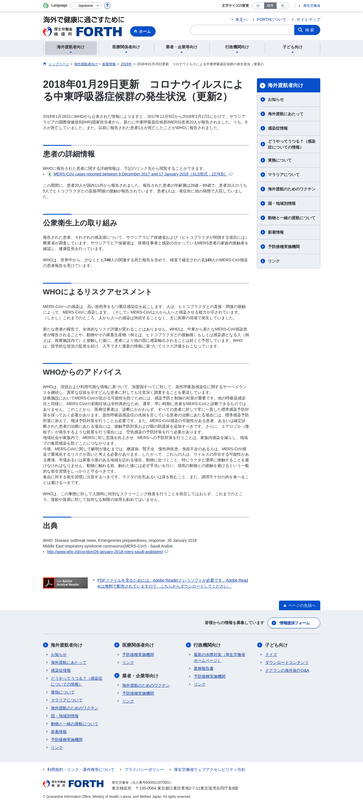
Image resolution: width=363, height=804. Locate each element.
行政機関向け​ (207, 645)
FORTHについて (272, 19)
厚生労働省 (311, 6)
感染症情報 (278, 128)
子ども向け (276, 645)
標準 (270, 6)
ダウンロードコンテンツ (287, 662)
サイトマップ (308, 19)
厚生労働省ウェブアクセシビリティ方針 (209, 769)
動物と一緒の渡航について (291, 218)
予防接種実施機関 (284, 246)
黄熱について (280, 160)
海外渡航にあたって (286, 114)
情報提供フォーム (295, 623)
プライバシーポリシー (144, 769)
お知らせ (276, 99)
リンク (274, 261)
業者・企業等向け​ (140, 675)
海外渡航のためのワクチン (291, 189)
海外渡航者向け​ (285, 85)
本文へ (241, 19)
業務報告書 (204, 668)
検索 (310, 30)
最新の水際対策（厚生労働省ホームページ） (219, 657)
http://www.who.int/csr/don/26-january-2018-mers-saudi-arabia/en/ (107, 551)
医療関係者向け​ (138, 645)
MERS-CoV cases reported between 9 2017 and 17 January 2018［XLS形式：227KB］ (140, 174)
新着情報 (276, 232)
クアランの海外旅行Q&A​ (287, 670)
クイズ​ (271, 654)
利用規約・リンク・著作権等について (81, 769)
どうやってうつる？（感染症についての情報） (291, 144)
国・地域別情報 (282, 203)
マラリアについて (284, 174)
